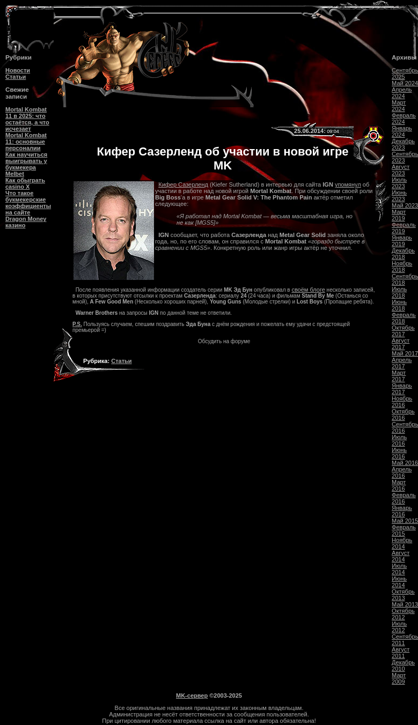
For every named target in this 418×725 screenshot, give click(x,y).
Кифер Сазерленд (183, 184)
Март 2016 (399, 485)
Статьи (15, 76)
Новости (17, 70)
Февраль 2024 (404, 118)
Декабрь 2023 (403, 144)
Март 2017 (399, 375)
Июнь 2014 (399, 581)
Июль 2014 (399, 569)
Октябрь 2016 (403, 414)
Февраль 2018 (404, 318)
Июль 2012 (399, 626)
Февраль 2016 (404, 498)
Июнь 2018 (399, 305)
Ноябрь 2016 (402, 401)
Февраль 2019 (404, 227)
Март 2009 (399, 678)
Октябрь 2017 (403, 330)
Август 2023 (400, 170)
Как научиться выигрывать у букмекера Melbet (26, 164)
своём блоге (308, 289)
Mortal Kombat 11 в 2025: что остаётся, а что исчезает (27, 119)
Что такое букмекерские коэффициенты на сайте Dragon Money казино (28, 209)
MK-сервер (192, 695)
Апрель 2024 (402, 92)
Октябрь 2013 (403, 594)
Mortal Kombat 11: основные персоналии (26, 141)
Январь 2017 (402, 388)
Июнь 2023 (399, 195)
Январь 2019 (402, 240)
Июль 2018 (399, 292)
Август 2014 (400, 556)
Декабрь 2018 (403, 253)
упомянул (348, 184)
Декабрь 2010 (403, 665)
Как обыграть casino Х (25, 183)
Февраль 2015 (404, 530)
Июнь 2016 (399, 453)
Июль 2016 (399, 440)
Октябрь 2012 (403, 614)
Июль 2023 (399, 182)
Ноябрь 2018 (402, 266)
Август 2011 (400, 652)
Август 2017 (400, 343)
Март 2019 (399, 215)
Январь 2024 (402, 131)
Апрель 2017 (402, 363)
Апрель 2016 (402, 472)
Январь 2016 (402, 511)
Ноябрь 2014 (402, 543)
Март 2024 (399, 105)
